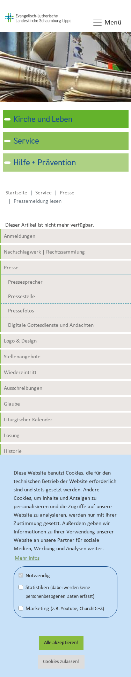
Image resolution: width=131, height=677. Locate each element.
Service (26, 141)
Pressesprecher (25, 282)
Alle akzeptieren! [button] (61, 642)
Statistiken (56, 592)
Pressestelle (21, 296)
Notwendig (34, 575)
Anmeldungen (19, 236)
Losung (12, 435)
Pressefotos (21, 310)
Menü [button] (107, 23)
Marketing (61, 608)
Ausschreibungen (23, 388)
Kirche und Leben (42, 120)
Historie (13, 451)
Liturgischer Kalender (28, 419)
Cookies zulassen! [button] (61, 661)
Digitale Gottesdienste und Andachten (51, 325)
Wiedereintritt (20, 372)
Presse (11, 267)
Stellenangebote (22, 356)
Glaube (12, 404)
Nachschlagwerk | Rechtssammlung (44, 252)
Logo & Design (20, 341)
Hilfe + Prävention (44, 163)
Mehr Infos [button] (27, 558)
